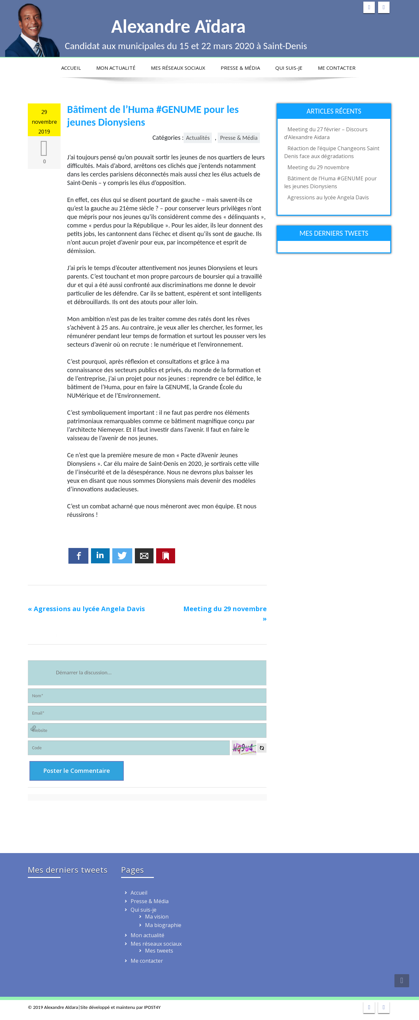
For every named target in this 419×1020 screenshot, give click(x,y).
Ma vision (157, 916)
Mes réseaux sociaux (178, 67)
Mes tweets (159, 950)
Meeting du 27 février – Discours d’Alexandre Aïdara (326, 133)
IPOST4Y (152, 1007)
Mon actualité (116, 67)
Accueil (71, 67)
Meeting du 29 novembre (225, 608)
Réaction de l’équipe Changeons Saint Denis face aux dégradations (331, 152)
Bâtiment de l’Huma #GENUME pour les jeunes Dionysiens (330, 182)
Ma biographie (163, 925)
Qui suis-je (288, 67)
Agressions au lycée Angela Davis (89, 608)
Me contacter (336, 67)
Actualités (198, 137)
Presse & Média (240, 67)
